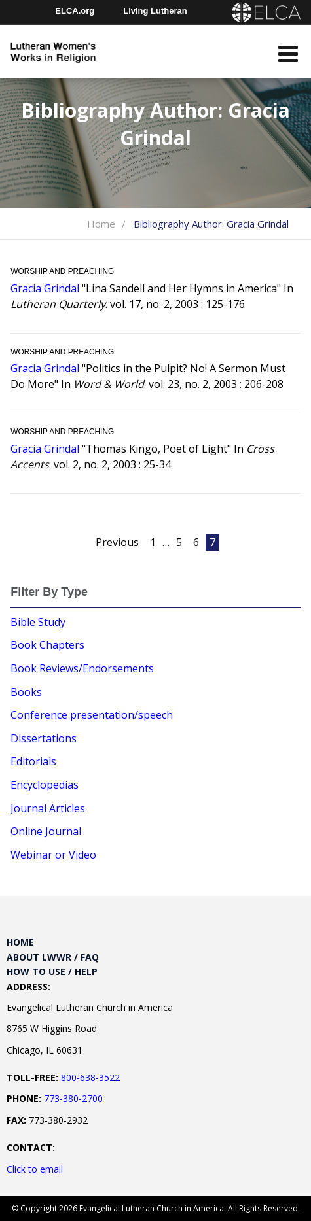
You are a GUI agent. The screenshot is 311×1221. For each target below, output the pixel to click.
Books (26, 692)
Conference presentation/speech (91, 715)
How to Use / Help (52, 971)
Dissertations (43, 738)
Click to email (35, 1169)
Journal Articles (47, 808)
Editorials (33, 761)
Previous (117, 542)
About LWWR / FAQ (53, 957)
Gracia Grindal (44, 288)
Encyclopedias (44, 785)
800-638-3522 (90, 1077)
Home (101, 223)
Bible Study (37, 622)
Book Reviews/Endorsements (82, 668)
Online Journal (45, 831)
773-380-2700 (73, 1098)
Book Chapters (47, 645)
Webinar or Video (53, 855)
